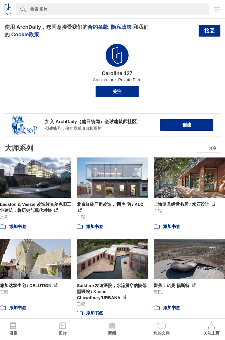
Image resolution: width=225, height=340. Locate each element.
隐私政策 (121, 27)
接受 (209, 31)
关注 (117, 91)
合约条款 (98, 27)
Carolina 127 (117, 73)
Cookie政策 (25, 34)
